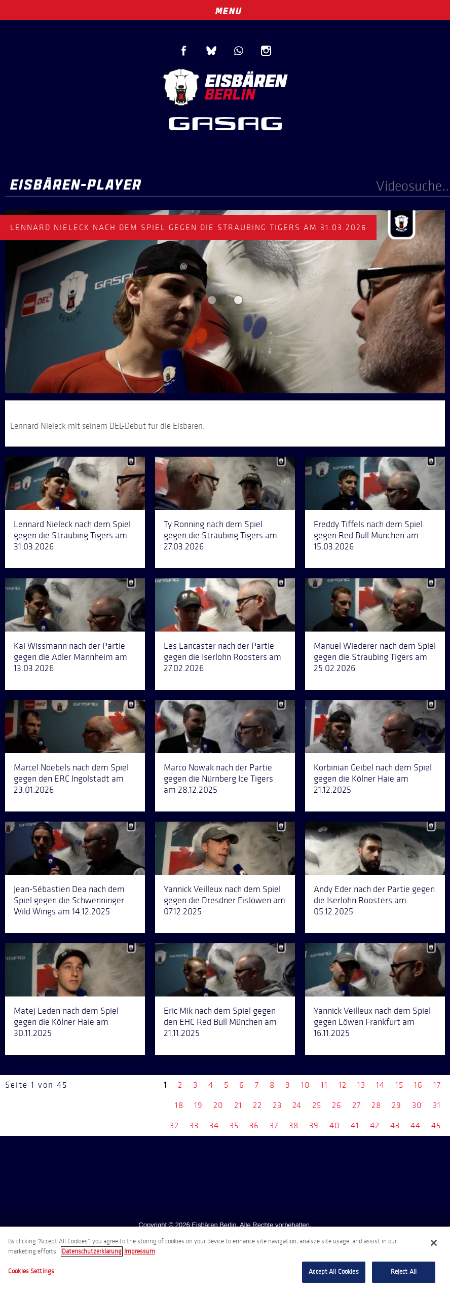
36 (254, 1125)
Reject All (404, 1272)
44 (415, 1125)
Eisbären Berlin (225, 86)
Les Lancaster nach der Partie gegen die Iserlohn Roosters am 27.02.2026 (222, 657)
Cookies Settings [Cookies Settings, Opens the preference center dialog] (31, 1271)
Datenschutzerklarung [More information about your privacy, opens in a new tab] (92, 1251)
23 (277, 1105)
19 (198, 1105)
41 (355, 1125)
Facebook (184, 51)
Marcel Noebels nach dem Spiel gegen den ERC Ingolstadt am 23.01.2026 (71, 778)
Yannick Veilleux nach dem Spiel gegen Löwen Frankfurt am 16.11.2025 (372, 1022)
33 (194, 1125)
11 (324, 1085)
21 (238, 1105)
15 (399, 1085)
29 (396, 1105)
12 (343, 1085)
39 (314, 1125)
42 (375, 1125)
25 (316, 1105)
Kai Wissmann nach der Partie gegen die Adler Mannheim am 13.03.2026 (70, 657)
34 (214, 1125)
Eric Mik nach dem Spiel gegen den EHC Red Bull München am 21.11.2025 (220, 1022)
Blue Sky (211, 51)
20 (218, 1105)
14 (380, 1085)
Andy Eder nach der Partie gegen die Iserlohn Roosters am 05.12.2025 (374, 900)
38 (293, 1125)
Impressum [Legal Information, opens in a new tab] (139, 1251)
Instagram (266, 51)
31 (437, 1105)
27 (356, 1105)
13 (361, 1085)
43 (395, 1125)
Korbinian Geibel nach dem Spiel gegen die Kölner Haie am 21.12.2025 (373, 778)
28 (376, 1105)
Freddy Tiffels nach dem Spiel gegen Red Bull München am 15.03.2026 (368, 535)
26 (337, 1105)
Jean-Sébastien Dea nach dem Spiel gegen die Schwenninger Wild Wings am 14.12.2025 (69, 900)
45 (436, 1125)
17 (437, 1085)
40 (334, 1125)
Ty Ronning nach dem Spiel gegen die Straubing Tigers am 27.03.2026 (220, 535)
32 (174, 1125)
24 (297, 1105)
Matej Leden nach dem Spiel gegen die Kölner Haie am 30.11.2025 (66, 1022)
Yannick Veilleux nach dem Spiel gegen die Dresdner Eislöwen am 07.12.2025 (224, 900)
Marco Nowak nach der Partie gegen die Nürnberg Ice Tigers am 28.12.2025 (218, 778)
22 (257, 1105)
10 (305, 1085)
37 (274, 1125)
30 (417, 1105)
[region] (225, 1260)
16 (418, 1085)
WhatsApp (239, 51)
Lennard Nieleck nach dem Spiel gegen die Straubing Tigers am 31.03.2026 (72, 535)
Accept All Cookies (333, 1272)
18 (179, 1105)
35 (234, 1125)
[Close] (434, 1243)
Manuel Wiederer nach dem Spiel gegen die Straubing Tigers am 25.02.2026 (375, 657)
